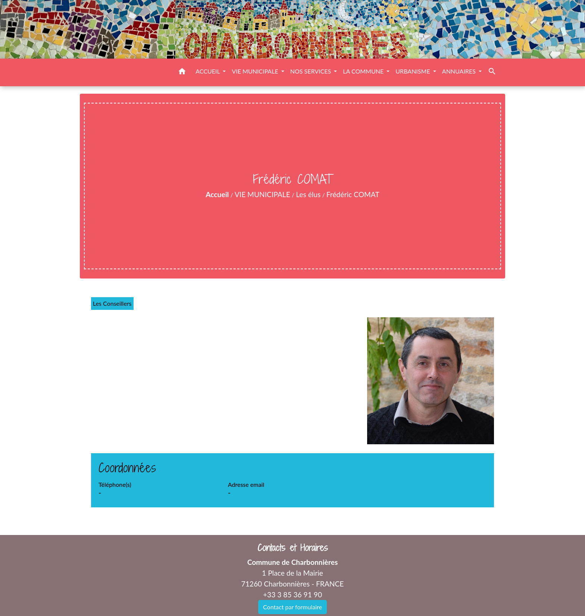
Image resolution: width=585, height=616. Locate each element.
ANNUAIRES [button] (459, 71)
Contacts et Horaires (292, 547)
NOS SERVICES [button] (311, 71)
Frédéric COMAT (352, 194)
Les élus (308, 194)
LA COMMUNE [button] (364, 71)
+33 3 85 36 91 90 (292, 594)
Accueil (217, 194)
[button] (182, 72)
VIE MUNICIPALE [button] (255, 71)
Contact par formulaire (292, 606)
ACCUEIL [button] (208, 71)
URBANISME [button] (413, 71)
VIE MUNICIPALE (262, 194)
